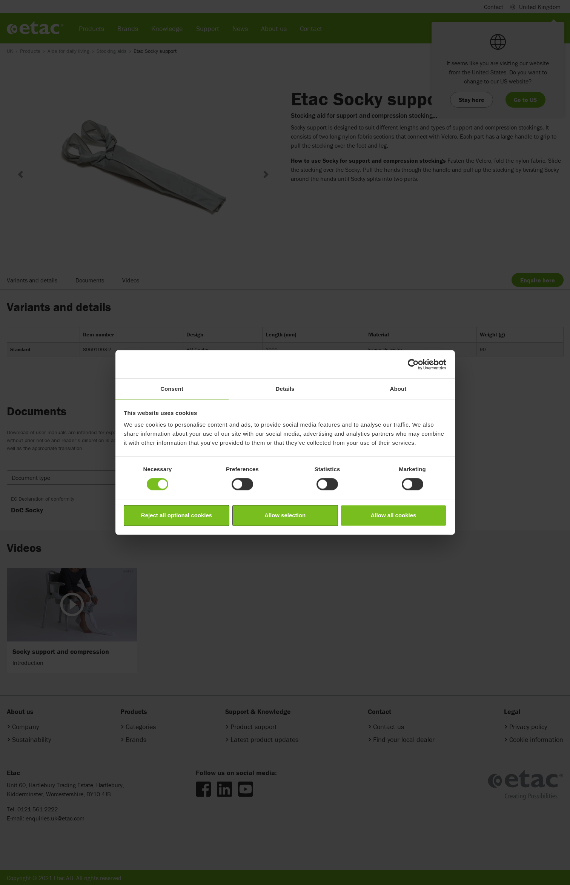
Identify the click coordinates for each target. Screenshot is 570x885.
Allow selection (285, 515)
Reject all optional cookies (176, 515)
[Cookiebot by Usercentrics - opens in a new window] (413, 364)
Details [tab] (285, 388)
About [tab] (398, 388)
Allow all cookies (393, 515)
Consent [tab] (171, 388)
